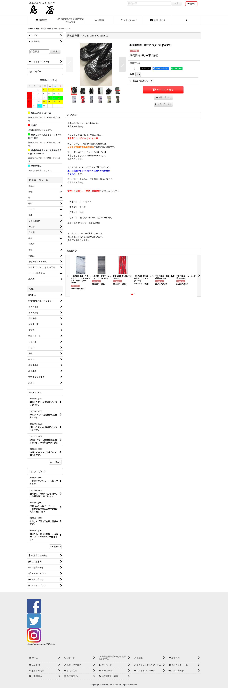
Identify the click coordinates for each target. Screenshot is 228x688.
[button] (186, 20)
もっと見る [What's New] (55, 462)
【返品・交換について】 (142, 80)
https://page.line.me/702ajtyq (41, 644)
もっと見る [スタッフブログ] (55, 547)
